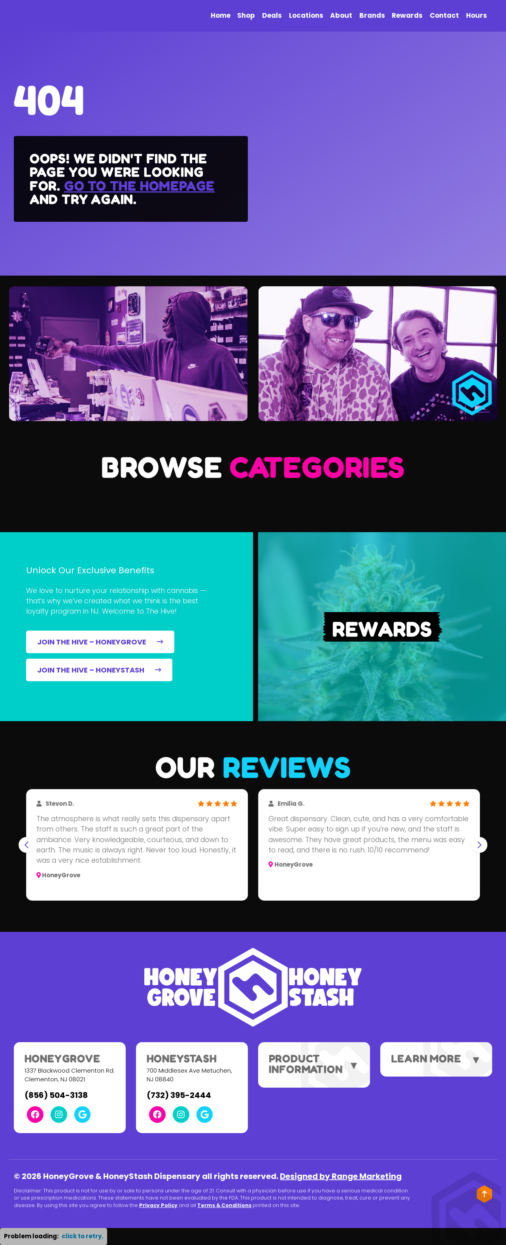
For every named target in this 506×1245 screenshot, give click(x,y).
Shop (246, 15)
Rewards (407, 15)
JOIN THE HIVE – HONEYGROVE (100, 642)
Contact (444, 15)
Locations (306, 15)
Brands (372, 15)
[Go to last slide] (26, 845)
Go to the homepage (139, 186)
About (341, 15)
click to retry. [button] (82, 1236)
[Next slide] (479, 845)
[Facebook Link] (35, 1114)
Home (220, 15)
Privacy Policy (158, 1205)
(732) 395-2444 (179, 1095)
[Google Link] (82, 1114)
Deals (272, 15)
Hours (476, 15)
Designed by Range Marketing (341, 1176)
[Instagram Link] (59, 1114)
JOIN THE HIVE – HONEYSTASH (99, 670)
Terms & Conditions (224, 1205)
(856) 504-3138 (56, 1095)
